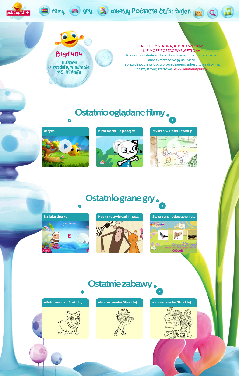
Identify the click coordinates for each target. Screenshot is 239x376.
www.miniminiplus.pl (191, 69)
